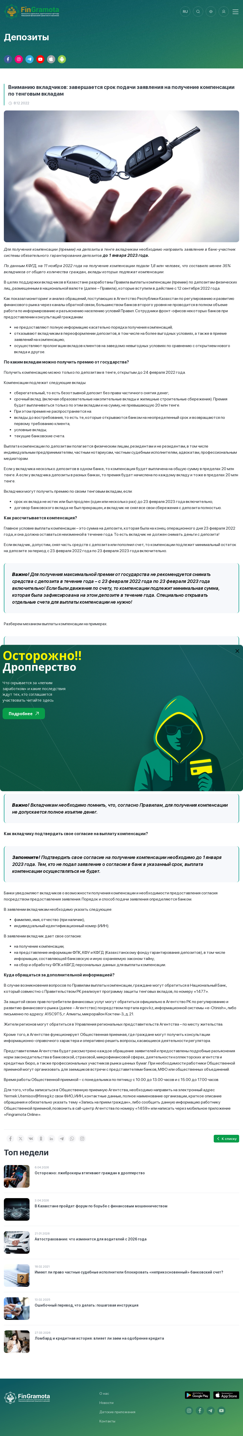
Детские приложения (117, 1412)
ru (185, 11)
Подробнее (24, 713)
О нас (104, 1393)
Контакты (107, 1421)
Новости (106, 1403)
